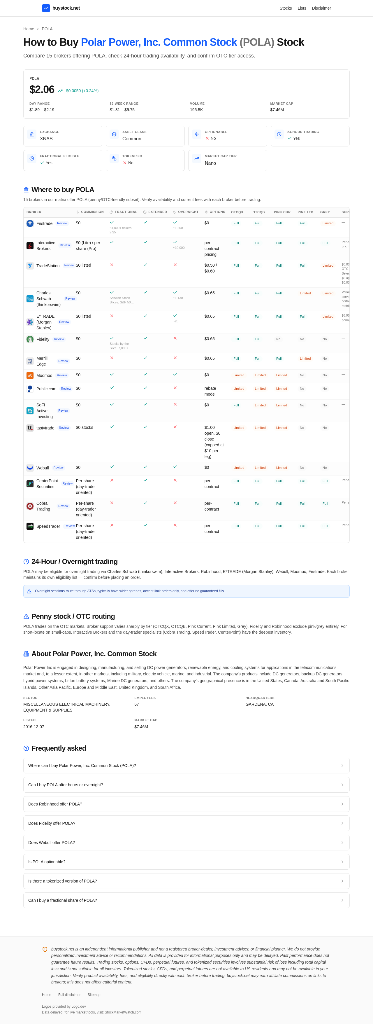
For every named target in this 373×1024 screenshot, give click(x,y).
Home (28, 29)
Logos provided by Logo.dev (64, 1006)
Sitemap (94, 995)
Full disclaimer (69, 995)
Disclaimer (321, 8)
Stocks (286, 8)
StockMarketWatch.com (123, 1012)
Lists (302, 8)
